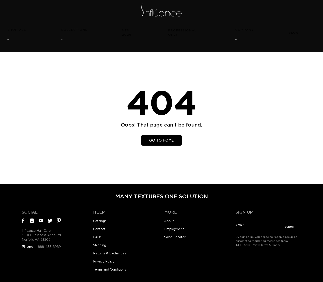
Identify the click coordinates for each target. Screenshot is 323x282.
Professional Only (184, 28)
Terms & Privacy (272, 229)
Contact (100, 216)
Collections (112, 28)
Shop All (76, 28)
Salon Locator (176, 225)
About (169, 208)
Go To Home (161, 126)
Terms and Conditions (112, 260)
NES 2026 (148, 28)
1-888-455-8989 (49, 236)
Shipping (101, 234)
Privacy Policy (105, 251)
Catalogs (101, 208)
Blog (248, 28)
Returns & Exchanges (112, 242)
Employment (176, 216)
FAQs (98, 225)
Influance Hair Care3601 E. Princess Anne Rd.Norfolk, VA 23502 (45, 223)
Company (220, 28)
